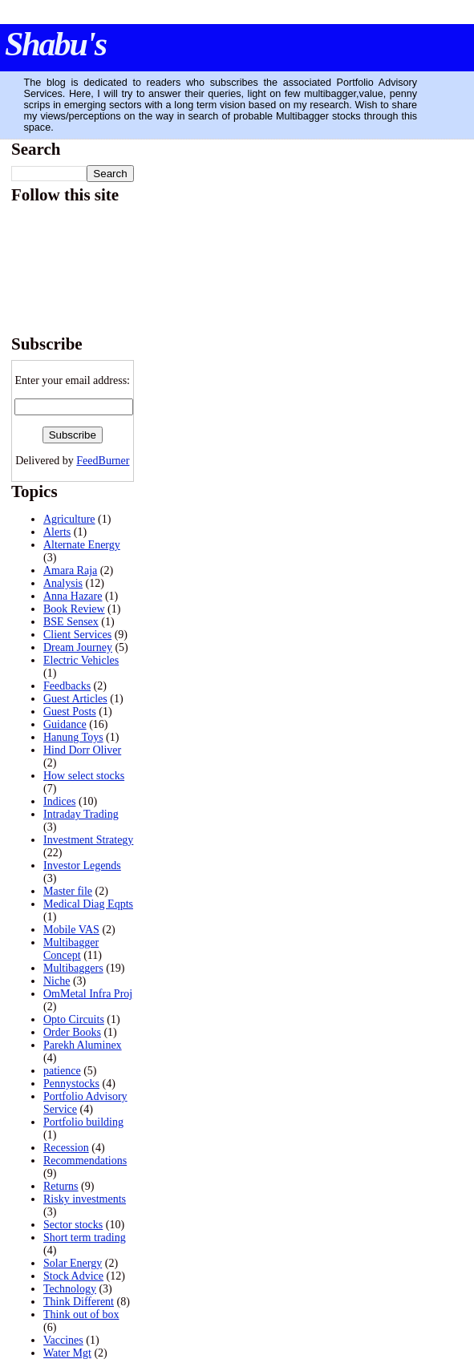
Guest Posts (69, 712)
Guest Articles (75, 699)
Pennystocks (71, 1084)
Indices (59, 801)
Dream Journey (77, 647)
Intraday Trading (81, 814)
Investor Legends (82, 865)
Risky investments (84, 1199)
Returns (61, 1186)
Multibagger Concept (71, 948)
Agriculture (69, 519)
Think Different (78, 1302)
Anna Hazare (72, 596)
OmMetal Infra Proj (87, 994)
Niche (56, 981)
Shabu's (55, 44)
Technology (69, 1289)
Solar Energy (72, 1263)
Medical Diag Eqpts (88, 904)
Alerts (57, 532)
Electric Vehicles (81, 660)
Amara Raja (70, 570)
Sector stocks (73, 1225)
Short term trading (84, 1237)
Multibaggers (73, 968)
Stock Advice (73, 1276)
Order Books (72, 1032)
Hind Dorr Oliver (82, 750)
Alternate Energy (81, 545)
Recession (66, 1148)
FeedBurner (102, 461)
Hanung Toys (73, 737)
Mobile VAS (71, 930)
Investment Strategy (88, 840)
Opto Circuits (73, 1019)
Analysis (63, 583)
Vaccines (63, 1340)
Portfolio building (83, 1122)
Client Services (77, 635)
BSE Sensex (71, 622)
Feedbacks (67, 686)
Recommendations (85, 1161)
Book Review (74, 609)
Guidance (65, 724)
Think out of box (81, 1314)
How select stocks (83, 776)
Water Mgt (67, 1353)
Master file (67, 891)
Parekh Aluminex (82, 1045)
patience (62, 1071)
